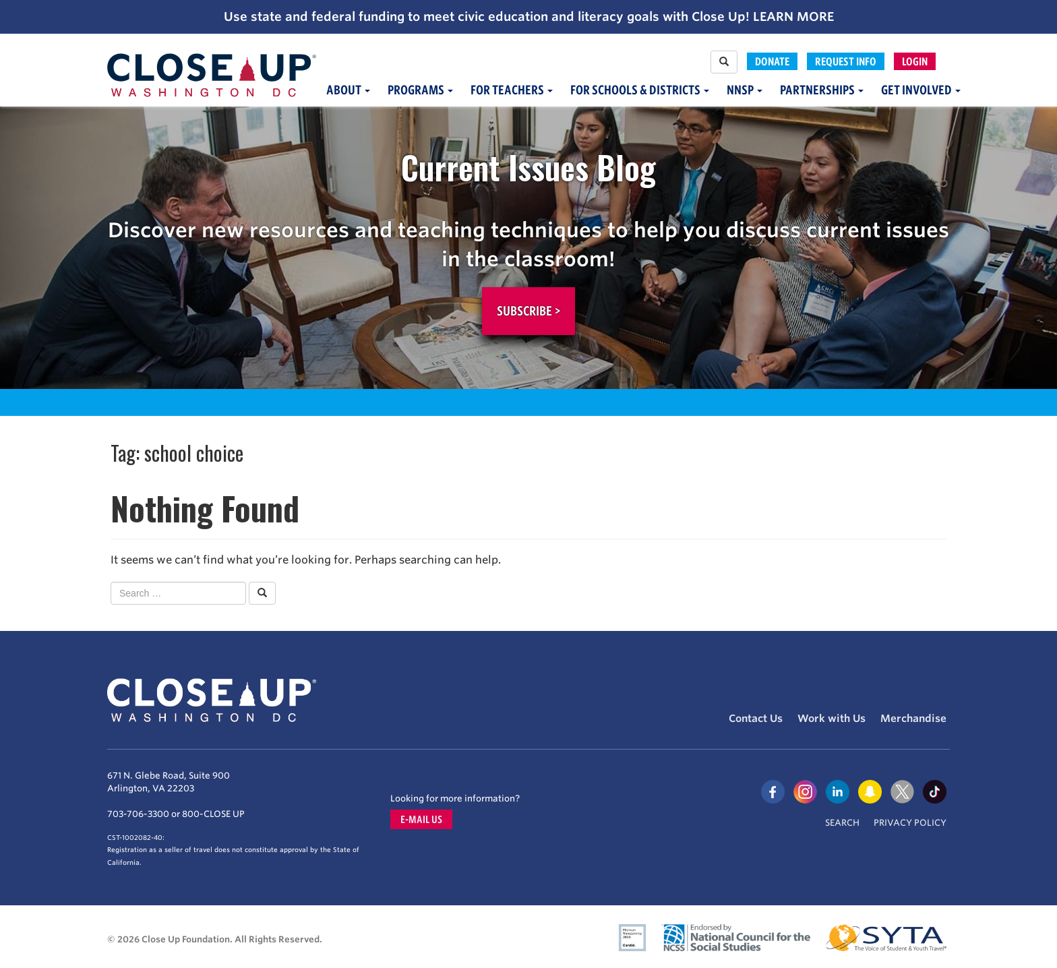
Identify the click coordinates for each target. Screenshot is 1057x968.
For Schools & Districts (639, 90)
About (348, 90)
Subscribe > (528, 310)
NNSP (744, 90)
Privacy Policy (910, 823)
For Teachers (512, 90)
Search (842, 823)
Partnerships (822, 90)
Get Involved (921, 90)
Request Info (845, 61)
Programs (420, 90)
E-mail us (421, 819)
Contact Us (756, 719)
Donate (772, 61)
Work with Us (831, 719)
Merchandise (913, 719)
